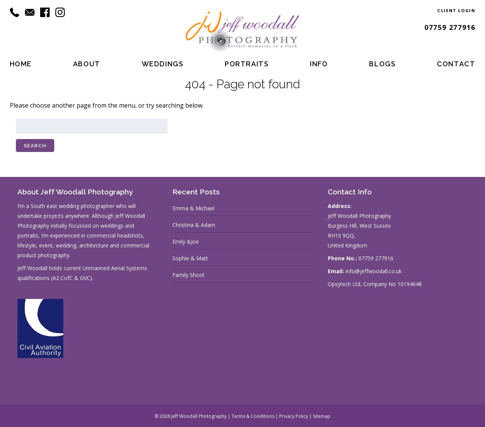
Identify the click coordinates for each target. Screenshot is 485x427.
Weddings (163, 64)
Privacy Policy (293, 416)
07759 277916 (449, 27)
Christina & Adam (193, 224)
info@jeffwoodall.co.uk (374, 271)
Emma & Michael (193, 208)
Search (35, 146)
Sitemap (321, 416)
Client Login (456, 10)
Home (21, 64)
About (86, 64)
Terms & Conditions (253, 416)
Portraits (247, 64)
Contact (456, 64)
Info (319, 64)
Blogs (382, 64)
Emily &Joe (185, 241)
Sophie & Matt (190, 258)
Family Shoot (188, 274)
